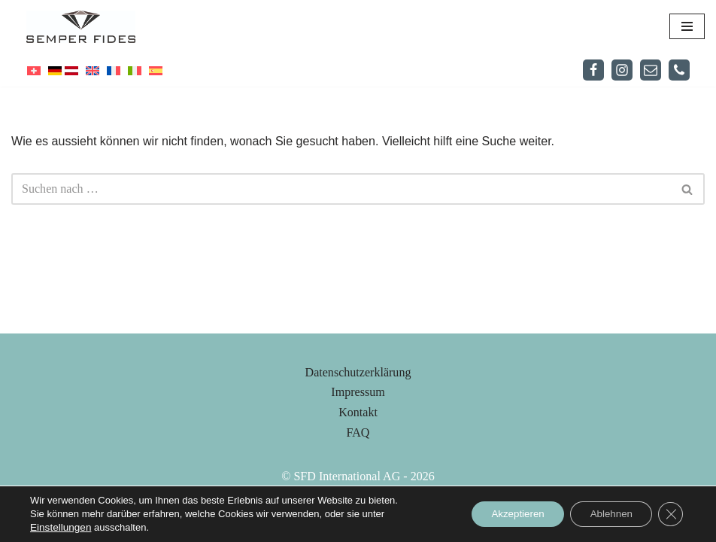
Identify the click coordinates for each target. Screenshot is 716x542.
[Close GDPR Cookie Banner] (669, 514)
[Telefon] (679, 70)
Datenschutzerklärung (358, 410)
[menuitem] (34, 70)
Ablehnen (605, 514)
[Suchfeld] (341, 189)
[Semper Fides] (84, 27)
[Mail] (650, 70)
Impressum (357, 431)
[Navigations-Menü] (687, 26)
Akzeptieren (504, 514)
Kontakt (358, 450)
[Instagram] (622, 70)
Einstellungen (59, 527)
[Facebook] (593, 70)
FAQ (358, 470)
